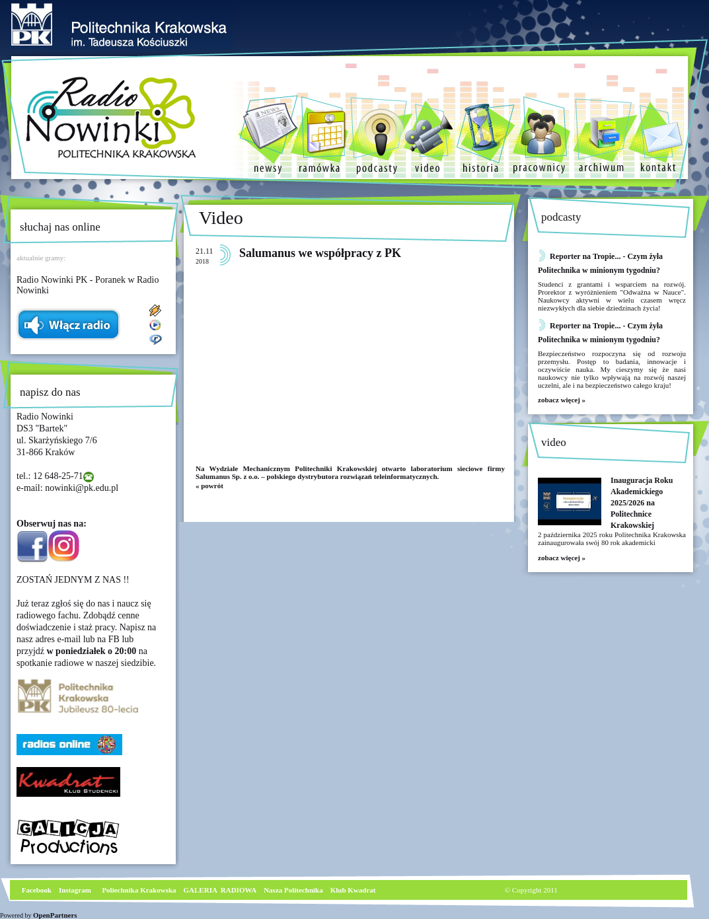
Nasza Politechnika (293, 890)
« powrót (209, 486)
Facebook (36, 890)
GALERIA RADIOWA (220, 890)
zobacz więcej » (561, 400)
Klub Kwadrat (353, 890)
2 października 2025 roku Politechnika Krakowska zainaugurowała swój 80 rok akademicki (612, 538)
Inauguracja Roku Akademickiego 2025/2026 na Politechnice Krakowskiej (642, 503)
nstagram (76, 890)
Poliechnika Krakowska (140, 890)
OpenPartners (55, 915)
